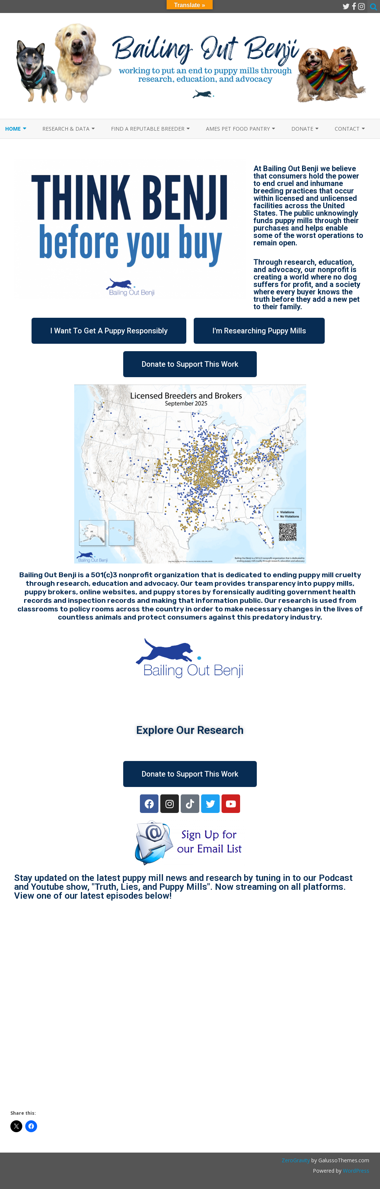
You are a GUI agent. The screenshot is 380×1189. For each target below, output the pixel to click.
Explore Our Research (190, 729)
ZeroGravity (296, 1160)
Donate (302, 128)
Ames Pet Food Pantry (238, 128)
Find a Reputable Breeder (147, 128)
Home (13, 128)
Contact (347, 128)
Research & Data (65, 128)
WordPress (355, 1170)
